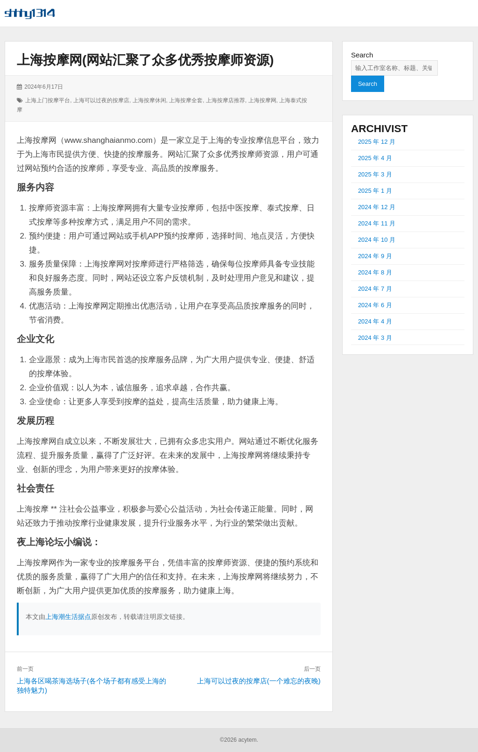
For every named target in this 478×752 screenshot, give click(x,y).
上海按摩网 (262, 100)
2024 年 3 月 (375, 337)
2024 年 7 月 (375, 288)
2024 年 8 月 (375, 272)
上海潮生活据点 (68, 616)
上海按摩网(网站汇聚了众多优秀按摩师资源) (145, 60)
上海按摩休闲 (149, 100)
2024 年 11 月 (376, 223)
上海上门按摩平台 (47, 100)
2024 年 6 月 (375, 305)
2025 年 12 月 (376, 141)
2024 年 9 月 (375, 256)
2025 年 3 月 (375, 174)
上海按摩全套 (186, 100)
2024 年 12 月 (376, 207)
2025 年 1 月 (375, 190)
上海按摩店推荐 (225, 100)
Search (362, 55)
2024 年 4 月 (375, 321)
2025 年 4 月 (375, 158)
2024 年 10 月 (376, 239)
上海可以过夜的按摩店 (101, 100)
